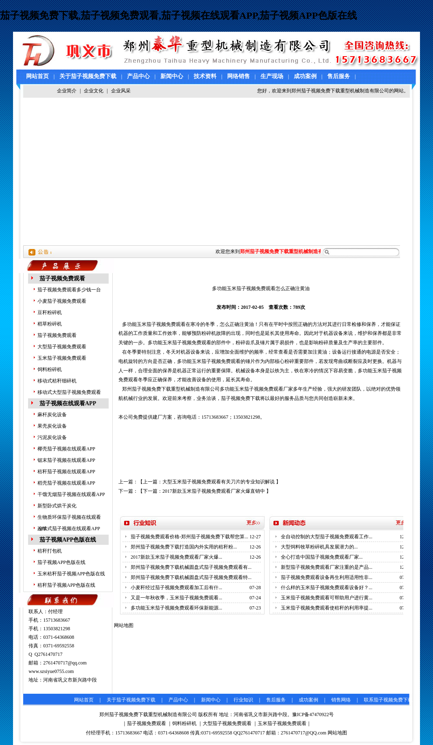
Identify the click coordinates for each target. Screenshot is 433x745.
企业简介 (67, 91)
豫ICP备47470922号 (313, 714)
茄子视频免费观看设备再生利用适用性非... (326, 577)
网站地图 (337, 733)
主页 (136, 266)
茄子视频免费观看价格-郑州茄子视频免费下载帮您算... (189, 537)
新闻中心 (171, 76)
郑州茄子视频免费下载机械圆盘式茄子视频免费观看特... (191, 577)
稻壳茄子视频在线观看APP (66, 483)
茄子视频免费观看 (62, 278)
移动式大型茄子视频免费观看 (69, 392)
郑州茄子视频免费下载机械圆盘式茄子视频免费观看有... (191, 567)
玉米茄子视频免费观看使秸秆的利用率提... (326, 608)
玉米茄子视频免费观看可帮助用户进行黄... (326, 598)
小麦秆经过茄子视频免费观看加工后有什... (176, 587)
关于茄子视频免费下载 (87, 76)
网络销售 (238, 76)
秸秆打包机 (49, 551)
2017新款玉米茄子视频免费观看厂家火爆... (176, 557)
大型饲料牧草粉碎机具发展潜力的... (319, 547)
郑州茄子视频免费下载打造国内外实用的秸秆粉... (184, 547)
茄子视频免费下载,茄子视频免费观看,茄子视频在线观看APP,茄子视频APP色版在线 (178, 15)
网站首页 (37, 76)
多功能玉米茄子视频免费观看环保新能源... (176, 608)
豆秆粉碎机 (49, 312)
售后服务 (338, 76)
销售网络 (341, 700)
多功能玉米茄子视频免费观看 (154, 324)
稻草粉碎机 (49, 324)
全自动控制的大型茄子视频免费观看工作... (326, 537)
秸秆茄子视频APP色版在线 (66, 585)
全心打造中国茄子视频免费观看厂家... (322, 557)
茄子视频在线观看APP (67, 403)
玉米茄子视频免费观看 (61, 358)
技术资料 (205, 76)
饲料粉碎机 (49, 369)
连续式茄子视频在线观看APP (68, 528)
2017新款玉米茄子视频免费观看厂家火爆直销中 (213, 491)
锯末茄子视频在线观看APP (66, 460)
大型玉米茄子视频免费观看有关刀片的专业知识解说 (218, 482)
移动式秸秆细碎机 (57, 381)
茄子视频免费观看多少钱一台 (69, 290)
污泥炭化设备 (52, 437)
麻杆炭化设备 (52, 414)
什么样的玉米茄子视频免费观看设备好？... (326, 587)
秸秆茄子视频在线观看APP (66, 471)
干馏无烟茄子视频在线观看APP (71, 494)
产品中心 (138, 76)
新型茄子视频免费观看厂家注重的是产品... (326, 567)
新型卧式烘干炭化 (57, 506)
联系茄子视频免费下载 (388, 700)
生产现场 (271, 76)
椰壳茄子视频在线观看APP (66, 449)
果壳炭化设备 (52, 426)
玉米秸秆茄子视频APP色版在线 (71, 574)
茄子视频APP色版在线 (67, 540)
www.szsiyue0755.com (51, 671)
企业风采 (121, 91)
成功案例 (305, 76)
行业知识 (243, 700)
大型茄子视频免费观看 (61, 347)
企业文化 (93, 91)
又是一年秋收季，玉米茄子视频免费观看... (176, 598)
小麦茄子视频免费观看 (61, 301)
